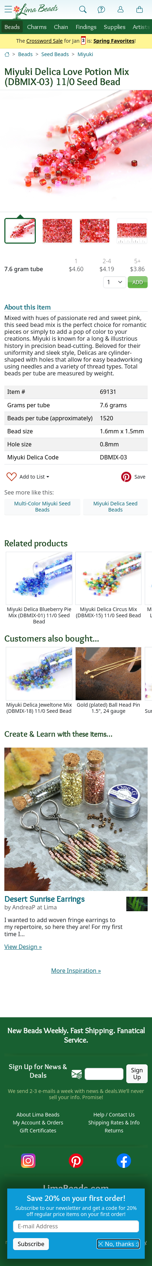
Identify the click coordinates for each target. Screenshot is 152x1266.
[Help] (101, 10)
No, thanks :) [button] (118, 1244)
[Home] (6, 54)
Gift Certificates (38, 1130)
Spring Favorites (113, 41)
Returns (114, 1130)
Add (137, 282)
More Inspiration (76, 971)
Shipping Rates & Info (114, 1122)
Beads (12, 26)
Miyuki (85, 54)
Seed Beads (55, 54)
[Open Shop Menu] (8, 9)
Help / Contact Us (114, 1114)
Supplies (115, 26)
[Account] (120, 9)
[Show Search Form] (82, 10)
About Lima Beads (37, 1114)
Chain (61, 26)
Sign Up (137, 1073)
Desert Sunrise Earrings (44, 898)
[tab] (20, 231)
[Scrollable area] (78, 588)
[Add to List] (27, 477)
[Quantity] (114, 282)
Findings (86, 26)
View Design (23, 947)
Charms (37, 26)
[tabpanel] (76, 151)
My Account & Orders (38, 1122)
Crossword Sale (44, 41)
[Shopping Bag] (139, 10)
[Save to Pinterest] (133, 477)
